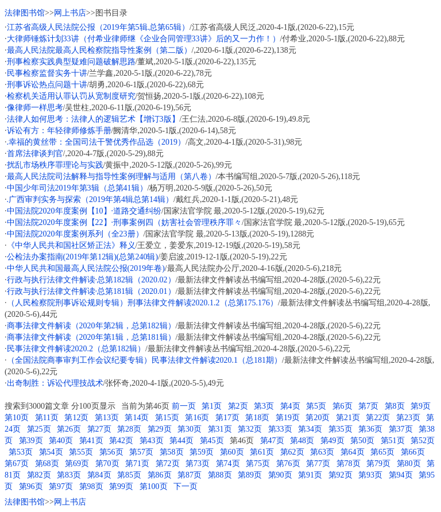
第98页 (91, 486)
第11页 (47, 417)
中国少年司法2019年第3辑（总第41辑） (77, 188)
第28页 (129, 429)
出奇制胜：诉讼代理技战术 (55, 383)
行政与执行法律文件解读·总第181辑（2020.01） (91, 291)
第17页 (227, 417)
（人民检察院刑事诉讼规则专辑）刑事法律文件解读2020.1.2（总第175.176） (142, 302)
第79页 (378, 463)
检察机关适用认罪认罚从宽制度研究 (71, 96)
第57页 (141, 452)
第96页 (31, 486)
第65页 (382, 452)
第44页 (181, 440)
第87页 (189, 475)
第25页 (39, 429)
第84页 (99, 475)
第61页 (262, 452)
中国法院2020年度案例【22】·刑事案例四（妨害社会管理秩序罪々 (124, 222)
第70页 (107, 463)
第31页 (220, 429)
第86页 (160, 475)
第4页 (290, 406)
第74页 (228, 463)
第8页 (395, 406)
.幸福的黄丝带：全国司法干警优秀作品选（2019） (96, 142)
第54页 (51, 452)
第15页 (167, 417)
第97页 (61, 486)
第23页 (408, 417)
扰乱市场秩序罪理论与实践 (55, 165)
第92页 (340, 475)
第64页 (353, 452)
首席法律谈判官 (35, 153)
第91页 (310, 475)
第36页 (370, 429)
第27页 (99, 429)
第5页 (316, 406)
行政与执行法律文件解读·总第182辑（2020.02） (91, 280)
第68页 (47, 463)
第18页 (257, 417)
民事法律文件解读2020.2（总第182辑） (76, 348)
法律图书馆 (25, 13)
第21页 (348, 417)
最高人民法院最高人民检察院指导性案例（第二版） (99, 50)
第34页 (310, 429)
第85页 (129, 475)
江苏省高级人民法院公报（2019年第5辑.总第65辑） (98, 27)
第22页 (378, 417)
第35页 (340, 429)
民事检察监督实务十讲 (47, 73)
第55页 (81, 452)
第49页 (332, 440)
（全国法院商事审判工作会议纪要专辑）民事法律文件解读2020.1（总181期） (145, 360)
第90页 (280, 475)
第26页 (69, 429)
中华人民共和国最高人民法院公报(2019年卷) (86, 268)
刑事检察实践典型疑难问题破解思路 (71, 61)
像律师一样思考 (35, 107)
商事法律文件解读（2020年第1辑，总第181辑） (91, 337)
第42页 (121, 440)
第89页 (250, 475)
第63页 (322, 452)
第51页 (393, 440)
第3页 (264, 406)
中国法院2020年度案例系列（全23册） (75, 234)
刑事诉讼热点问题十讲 (47, 84)
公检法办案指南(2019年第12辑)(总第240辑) (82, 257)
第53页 (21, 452)
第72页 (168, 463)
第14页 (137, 417)
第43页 (152, 440)
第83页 (69, 475)
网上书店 (70, 13)
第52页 (423, 440)
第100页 (154, 486)
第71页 (137, 463)
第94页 (401, 475)
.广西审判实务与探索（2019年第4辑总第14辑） (90, 199)
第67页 (17, 463)
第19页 (288, 417)
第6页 (342, 406)
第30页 (189, 429)
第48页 (302, 440)
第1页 (212, 406)
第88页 (220, 475)
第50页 (362, 440)
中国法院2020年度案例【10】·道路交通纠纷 (84, 211)
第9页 (421, 406)
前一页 (184, 406)
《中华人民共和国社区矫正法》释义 (71, 245)
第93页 (370, 475)
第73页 (197, 463)
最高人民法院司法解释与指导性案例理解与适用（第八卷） (111, 176)
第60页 (232, 452)
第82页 (39, 475)
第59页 (201, 452)
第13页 (107, 417)
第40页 (61, 440)
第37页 (401, 429)
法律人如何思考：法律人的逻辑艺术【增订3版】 (93, 119)
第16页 (197, 417)
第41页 (91, 440)
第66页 (413, 452)
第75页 (258, 463)
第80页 (409, 463)
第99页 (121, 486)
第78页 (348, 463)
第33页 (280, 429)
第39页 (31, 440)
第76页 (288, 463)
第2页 (238, 406)
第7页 (368, 406)
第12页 (76, 417)
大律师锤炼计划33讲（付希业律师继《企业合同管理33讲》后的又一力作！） (143, 38)
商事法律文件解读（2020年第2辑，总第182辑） (91, 325)
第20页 (317, 417)
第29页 (160, 429)
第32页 (250, 429)
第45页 (212, 440)
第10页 (17, 417)
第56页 (111, 452)
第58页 (172, 452)
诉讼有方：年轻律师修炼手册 (59, 130)
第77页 (318, 463)
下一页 (185, 486)
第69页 (77, 463)
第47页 (272, 440)
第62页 (292, 452)
